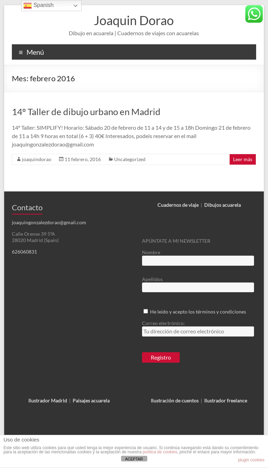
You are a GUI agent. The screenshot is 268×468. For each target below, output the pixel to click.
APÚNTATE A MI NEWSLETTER (176, 241)
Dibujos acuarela (222, 205)
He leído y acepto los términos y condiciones (198, 312)
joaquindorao (36, 159)
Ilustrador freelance (225, 400)
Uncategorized (130, 159)
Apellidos (152, 279)
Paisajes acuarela (91, 400)
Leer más (242, 159)
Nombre (151, 252)
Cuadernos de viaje (178, 205)
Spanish (38, 5)
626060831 (24, 252)
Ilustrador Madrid (47, 400)
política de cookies (160, 452)
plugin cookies (251, 460)
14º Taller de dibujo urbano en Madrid (86, 111)
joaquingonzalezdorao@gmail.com (49, 222)
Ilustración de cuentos (175, 400)
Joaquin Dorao (134, 20)
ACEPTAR (134, 459)
